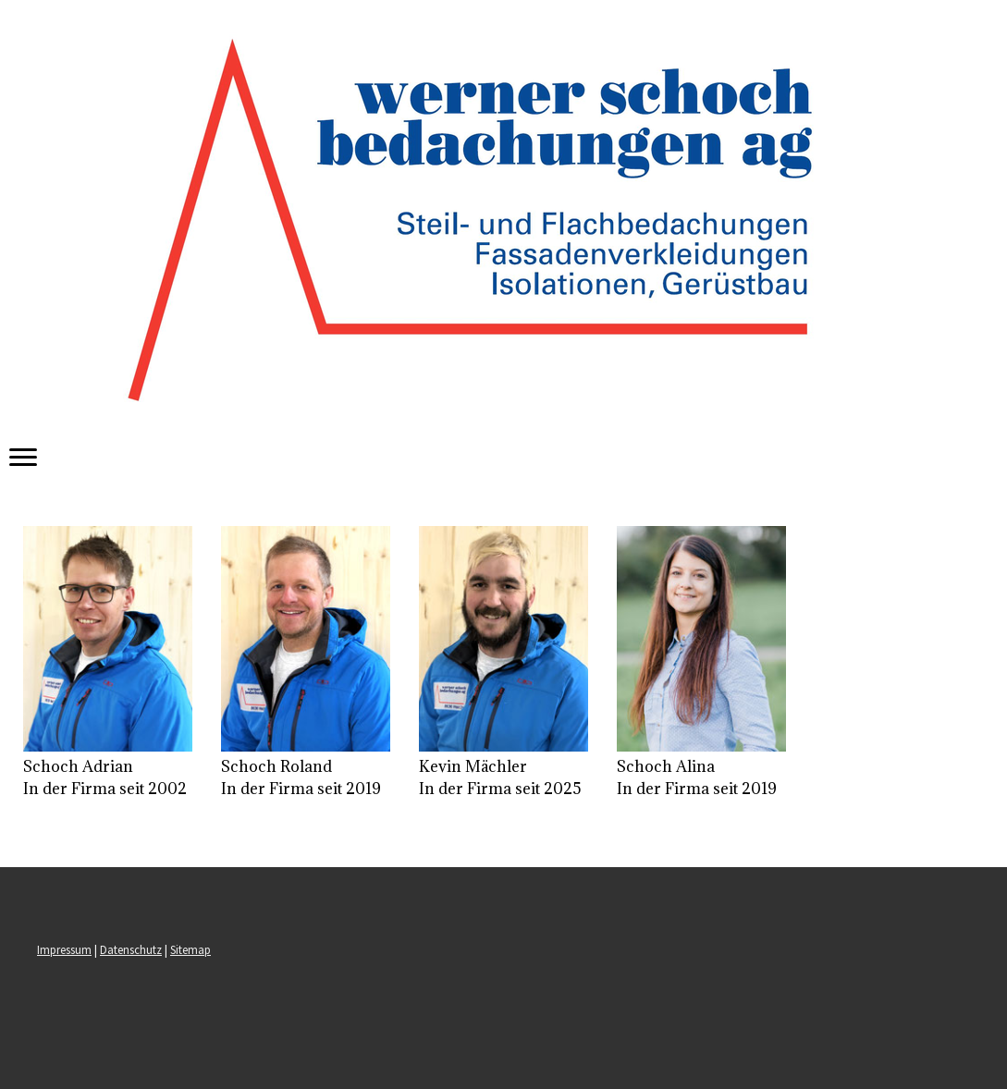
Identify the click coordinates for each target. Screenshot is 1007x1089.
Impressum (64, 949)
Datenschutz (131, 949)
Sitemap (190, 949)
